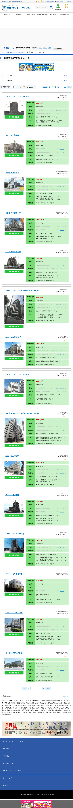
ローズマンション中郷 (14, 613)
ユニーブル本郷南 (12, 456)
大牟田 (45, 48)
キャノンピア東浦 (12, 495)
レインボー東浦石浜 (13, 252)
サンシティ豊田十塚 (13, 213)
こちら (62, 110)
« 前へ (45, 87)
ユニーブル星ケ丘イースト (15, 337)
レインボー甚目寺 (12, 135)
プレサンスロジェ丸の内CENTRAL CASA (22, 413)
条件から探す (53, 15)
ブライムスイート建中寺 (14, 534)
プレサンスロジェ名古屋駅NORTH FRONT (22, 290)
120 (65, 87)
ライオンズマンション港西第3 (17, 96)
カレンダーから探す (30, 15)
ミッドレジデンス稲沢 (14, 653)
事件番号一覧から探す (42, 15)
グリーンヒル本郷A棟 (13, 574)
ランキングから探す (64, 15)
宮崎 (49, 48)
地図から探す (19, 15)
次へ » (69, 87)
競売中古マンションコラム (48, 1)
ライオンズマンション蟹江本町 (17, 374)
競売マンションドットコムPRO (64, 1)
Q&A (39, 1)
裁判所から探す (8, 15)
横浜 (40, 48)
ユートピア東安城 (12, 173)
